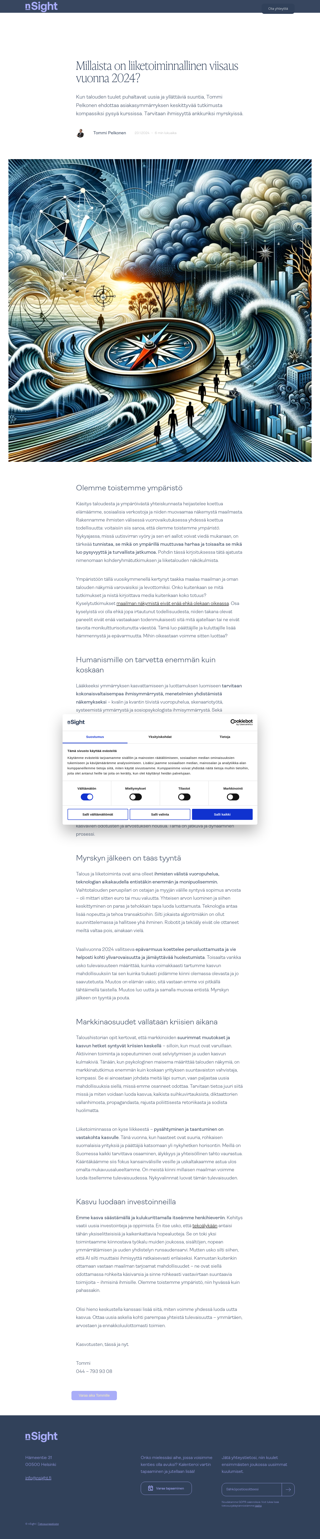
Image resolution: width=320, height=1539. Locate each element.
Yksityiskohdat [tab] (159, 737)
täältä (258, 1506)
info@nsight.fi (38, 1478)
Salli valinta (160, 814)
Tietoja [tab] (225, 737)
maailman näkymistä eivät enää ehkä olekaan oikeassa (172, 603)
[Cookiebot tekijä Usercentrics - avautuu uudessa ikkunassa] (234, 722)
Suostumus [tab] (95, 737)
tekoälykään (204, 1226)
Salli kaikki (222, 814)
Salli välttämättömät (97, 814)
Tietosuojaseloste (48, 1524)
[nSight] (41, 19)
